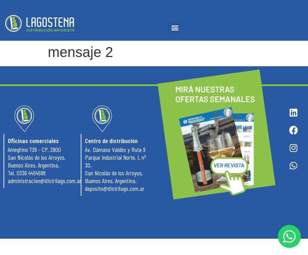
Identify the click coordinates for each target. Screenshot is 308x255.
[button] (175, 28)
